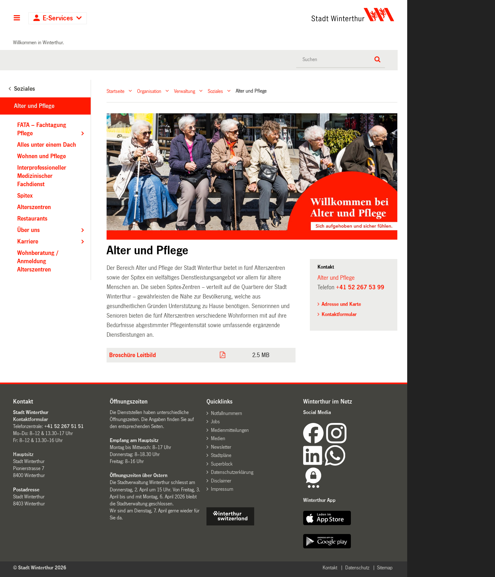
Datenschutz (357, 567)
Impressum (222, 489)
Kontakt (330, 567)
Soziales (215, 91)
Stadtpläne (221, 455)
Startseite (115, 91)
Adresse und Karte (341, 304)
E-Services (58, 18)
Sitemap (385, 567)
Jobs (215, 421)
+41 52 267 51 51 (64, 426)
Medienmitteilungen (230, 430)
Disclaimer (221, 480)
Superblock (222, 464)
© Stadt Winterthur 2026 (39, 567)
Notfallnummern (226, 413)
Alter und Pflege (34, 106)
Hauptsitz (23, 454)
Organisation (149, 91)
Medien (218, 438)
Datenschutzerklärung (232, 472)
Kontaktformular (339, 314)
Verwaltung (184, 91)
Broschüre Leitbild (132, 355)
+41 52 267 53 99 (360, 287)
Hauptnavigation (16, 18)
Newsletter (221, 447)
